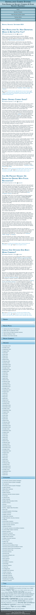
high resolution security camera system (20, 93)
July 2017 (5, 393)
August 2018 (6, 371)
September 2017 (7, 390)
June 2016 (5, 415)
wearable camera (18, 315)
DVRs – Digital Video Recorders (10, 507)
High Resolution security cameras (16, 40)
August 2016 (6, 412)
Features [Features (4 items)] (28, 588)
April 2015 (5, 439)
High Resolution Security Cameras (22, 91)
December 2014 (7, 445)
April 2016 (5, 418)
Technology (5, 563)
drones (19, 114)
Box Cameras (6, 490)
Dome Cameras (6, 502)
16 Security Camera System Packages (12, 480)
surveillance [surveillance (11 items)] (31, 602)
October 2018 (6, 368)
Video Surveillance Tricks (9, 334)
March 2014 (6, 461)
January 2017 (6, 403)
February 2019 (6, 361)
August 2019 (6, 351)
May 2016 (5, 417)
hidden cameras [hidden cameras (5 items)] (23, 590)
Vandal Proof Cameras (8, 570)
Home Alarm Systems (8, 521)
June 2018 (5, 374)
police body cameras (10, 315)
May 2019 (5, 356)
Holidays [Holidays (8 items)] (10, 592)
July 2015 (5, 434)
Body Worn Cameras (12, 312)
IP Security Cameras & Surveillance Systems (13, 528)
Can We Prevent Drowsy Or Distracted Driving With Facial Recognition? (15, 178)
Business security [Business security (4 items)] (15, 586)
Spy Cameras (6, 558)
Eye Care (5, 509)
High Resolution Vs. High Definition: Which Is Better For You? (17, 30)
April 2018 (5, 378)
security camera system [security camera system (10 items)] (25, 599)
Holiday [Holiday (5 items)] (6, 592)
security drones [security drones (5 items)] (29, 601)
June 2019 (5, 354)
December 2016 (7, 405)
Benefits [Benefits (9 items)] (3, 586)
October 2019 (6, 347)
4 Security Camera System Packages (12, 482)
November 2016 (7, 406)
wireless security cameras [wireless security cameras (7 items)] (18, 608)
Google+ (28, 87)
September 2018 (7, 369)
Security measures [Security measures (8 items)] (6, 602)
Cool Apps (5, 495)
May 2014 (5, 457)
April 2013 (5, 474)
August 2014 (6, 452)
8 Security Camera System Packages (12, 485)
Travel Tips (5, 567)
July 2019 (5, 352)
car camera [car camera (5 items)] (30, 586)
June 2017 (5, 395)
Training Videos (18, 17)
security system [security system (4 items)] (14, 602)
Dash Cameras (6, 499)
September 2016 (7, 410)
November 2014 (7, 447)
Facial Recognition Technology (10, 511)
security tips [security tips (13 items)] (22, 602)
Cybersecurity (6, 497)
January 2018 (6, 383)
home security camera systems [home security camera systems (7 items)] (14, 593)
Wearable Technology (8, 577)
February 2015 (6, 442)
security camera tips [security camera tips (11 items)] (18, 601)
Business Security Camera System (11, 494)
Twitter (24, 87)
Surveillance (6, 560)
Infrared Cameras (7, 526)
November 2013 (7, 467)
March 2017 (6, 400)
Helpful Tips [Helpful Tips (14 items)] (10, 590)
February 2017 (6, 401)
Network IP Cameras (8, 533)
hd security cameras (9, 92)
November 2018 (7, 366)
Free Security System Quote (18, 14)
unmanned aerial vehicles (18, 171)
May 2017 (5, 396)
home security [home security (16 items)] (18, 592)
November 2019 (7, 346)
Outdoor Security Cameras (9, 538)
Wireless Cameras (7, 580)
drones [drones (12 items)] (11, 588)
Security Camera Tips (8, 550)
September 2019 (7, 349)
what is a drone (26, 171)
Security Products (18, 12)
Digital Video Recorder (26, 611)
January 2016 (6, 423)
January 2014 (6, 464)
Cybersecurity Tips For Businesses (11, 329)
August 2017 (6, 391)
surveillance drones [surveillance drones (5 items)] (20, 604)
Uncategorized (6, 568)
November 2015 (7, 427)
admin (21, 34)
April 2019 (5, 357)
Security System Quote (19, 612)
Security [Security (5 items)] (13, 596)
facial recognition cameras (21, 244)
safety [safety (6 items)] (2, 596)
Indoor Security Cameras (9, 524)
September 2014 (7, 451)
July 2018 (5, 373)
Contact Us (18, 19)
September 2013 (7, 471)
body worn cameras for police (12, 277)
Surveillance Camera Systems (18, 2)
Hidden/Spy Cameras (8, 516)
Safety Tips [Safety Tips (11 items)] (8, 596)
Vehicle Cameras (7, 572)
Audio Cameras (6, 487)
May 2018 (5, 376)
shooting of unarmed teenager (24, 257)
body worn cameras (20, 313)
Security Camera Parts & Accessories (12, 548)
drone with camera (19, 169)
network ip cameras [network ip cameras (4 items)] (17, 595)
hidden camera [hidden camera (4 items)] (17, 590)
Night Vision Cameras (8, 536)
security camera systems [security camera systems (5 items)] (6, 601)
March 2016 (6, 420)
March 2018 (6, 379)
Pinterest (4, 89)
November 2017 (7, 386)
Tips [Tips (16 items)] (12, 606)
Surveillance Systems (8, 562)
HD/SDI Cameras (11, 91)
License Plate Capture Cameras (10, 529)
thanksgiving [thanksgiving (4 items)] (8, 606)
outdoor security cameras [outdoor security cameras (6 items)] (27, 595)
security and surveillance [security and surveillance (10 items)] (23, 596)
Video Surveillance (7, 573)
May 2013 (5, 473)
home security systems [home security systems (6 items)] (27, 593)
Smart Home (6, 556)
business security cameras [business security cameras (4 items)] (23, 586)
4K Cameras (6, 484)
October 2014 (6, 449)
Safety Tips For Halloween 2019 (10, 330)
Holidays (5, 519)
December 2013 (7, 466)
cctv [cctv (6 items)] (8, 588)
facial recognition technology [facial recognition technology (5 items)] (20, 588)
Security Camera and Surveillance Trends (13, 546)
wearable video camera (27, 315)
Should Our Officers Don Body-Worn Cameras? (16, 251)
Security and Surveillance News (18, 168)
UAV (28, 169)
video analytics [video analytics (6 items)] (17, 606)
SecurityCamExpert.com (8, 555)
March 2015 (6, 440)
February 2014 (6, 462)
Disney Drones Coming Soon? (14, 99)
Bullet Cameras (6, 492)
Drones (9, 168)
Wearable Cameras (6, 313)
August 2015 (6, 432)
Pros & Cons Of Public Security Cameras (13, 332)
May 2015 (5, 437)
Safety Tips (5, 541)
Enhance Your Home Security (10, 335)
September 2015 (7, 430)
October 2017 (6, 388)
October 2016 (6, 408)
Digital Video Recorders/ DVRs (10, 501)
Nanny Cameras (7, 531)
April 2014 (5, 459)
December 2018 (7, 364)
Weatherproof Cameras (8, 578)
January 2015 (6, 444)
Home (18, 9)
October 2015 (6, 429)
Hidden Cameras (7, 514)
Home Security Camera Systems (10, 523)
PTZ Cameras (6, 539)
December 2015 (7, 425)
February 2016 (6, 422)
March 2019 (6, 359)
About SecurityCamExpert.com (7, 611)
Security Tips (6, 553)
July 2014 (5, 454)
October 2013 (6, 469)
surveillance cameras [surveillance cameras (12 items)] (8, 604)
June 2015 (5, 435)
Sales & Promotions (7, 543)
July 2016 (5, 413)
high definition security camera (20, 92)
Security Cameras (7, 551)
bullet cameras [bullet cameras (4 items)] (9, 586)
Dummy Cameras (7, 506)
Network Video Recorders (9, 534)
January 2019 (6, 362)
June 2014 (5, 456)
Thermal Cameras (7, 565)
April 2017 (5, 398)
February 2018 (6, 381)
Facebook (20, 87)
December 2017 (7, 385)
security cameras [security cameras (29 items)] (9, 598)
